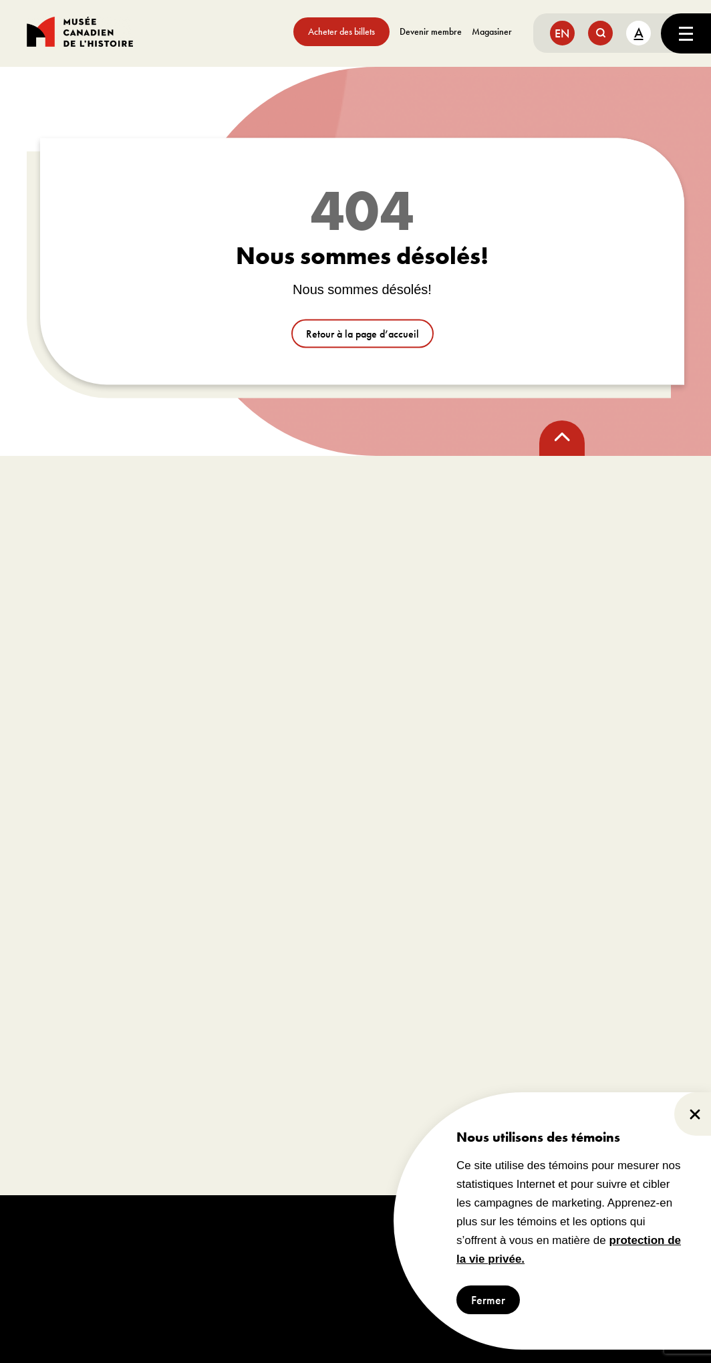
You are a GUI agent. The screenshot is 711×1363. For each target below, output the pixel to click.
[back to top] (562, 438)
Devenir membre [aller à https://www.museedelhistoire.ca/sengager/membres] (431, 31)
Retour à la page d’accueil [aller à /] (362, 334)
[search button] (600, 33)
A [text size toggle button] (639, 32)
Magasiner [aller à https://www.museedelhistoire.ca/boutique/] (492, 31)
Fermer (488, 1300)
